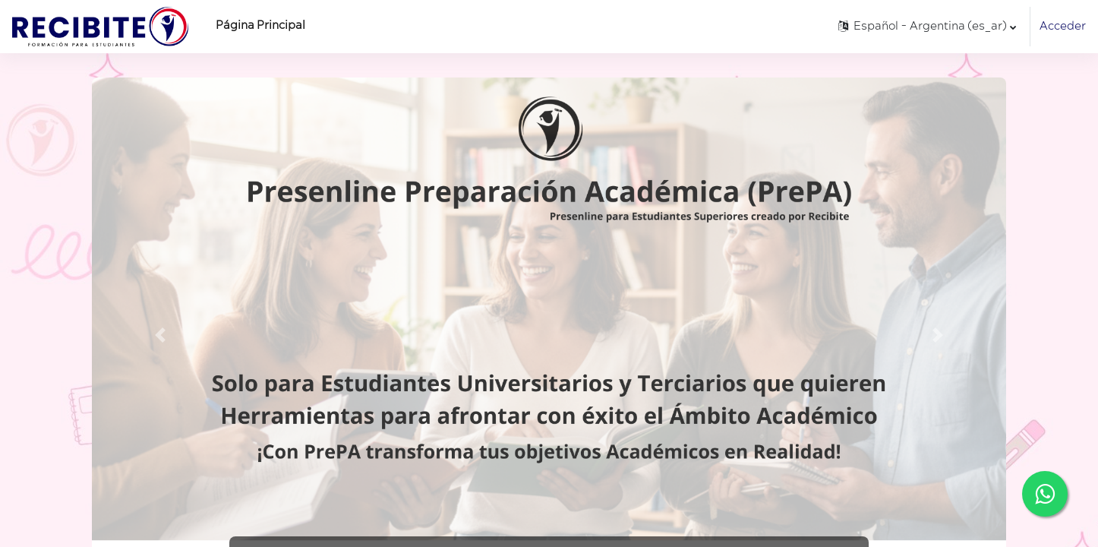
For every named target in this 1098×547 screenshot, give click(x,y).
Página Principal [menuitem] (260, 25)
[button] (926, 26)
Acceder (1063, 26)
